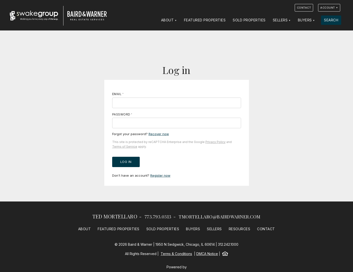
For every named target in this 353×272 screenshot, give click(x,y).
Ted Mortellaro (114, 216)
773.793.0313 (158, 217)
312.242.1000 (228, 244)
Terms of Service (124, 146)
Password (121, 114)
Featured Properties (205, 20)
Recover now (159, 134)
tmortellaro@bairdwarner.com (220, 217)
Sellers (280, 20)
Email (117, 94)
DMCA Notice (207, 254)
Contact (304, 7)
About (167, 20)
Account (327, 7)
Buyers (305, 20)
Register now (160, 175)
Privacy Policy (215, 142)
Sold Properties (249, 20)
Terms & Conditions (176, 254)
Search (331, 20)
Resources (239, 229)
